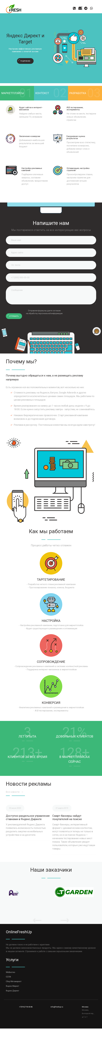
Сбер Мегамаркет (14, 981)
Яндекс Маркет (12, 986)
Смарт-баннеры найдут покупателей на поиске (67, 817)
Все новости (14, 791)
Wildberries (10, 972)
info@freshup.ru (57, 1007)
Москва (85, 1007)
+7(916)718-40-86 (26, 1007)
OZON (8, 977)
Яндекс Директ (12, 991)
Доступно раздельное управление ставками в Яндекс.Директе (28, 817)
